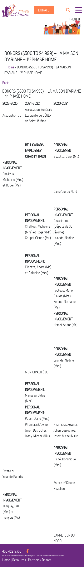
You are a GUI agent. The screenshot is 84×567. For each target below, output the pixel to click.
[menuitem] (75, 19)
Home (10, 67)
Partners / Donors (39, 559)
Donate (44, 10)
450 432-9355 (11, 551)
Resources (19, 559)
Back (5, 82)
